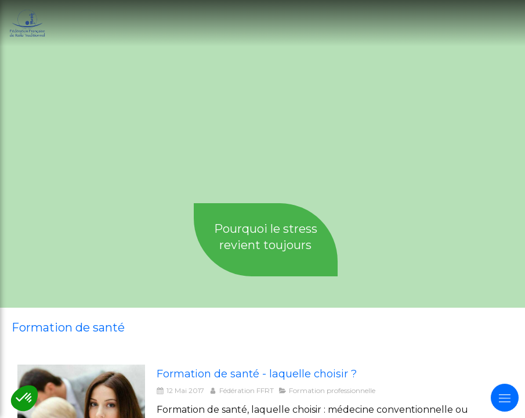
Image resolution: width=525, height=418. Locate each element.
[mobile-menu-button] (504, 397)
